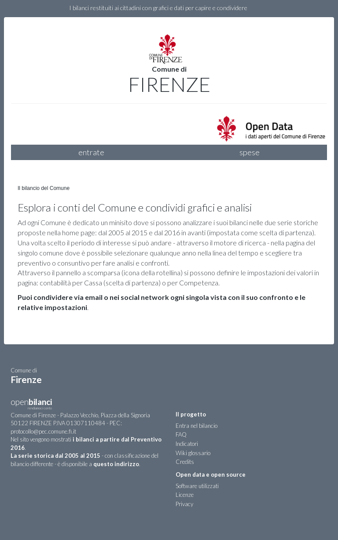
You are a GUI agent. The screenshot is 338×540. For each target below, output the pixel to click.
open (31, 405)
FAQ (181, 434)
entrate (91, 152)
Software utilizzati (197, 485)
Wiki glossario (193, 452)
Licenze (185, 494)
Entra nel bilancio (196, 425)
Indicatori (187, 443)
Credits (185, 461)
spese (249, 152)
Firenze (169, 84)
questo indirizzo (116, 463)
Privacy (184, 503)
